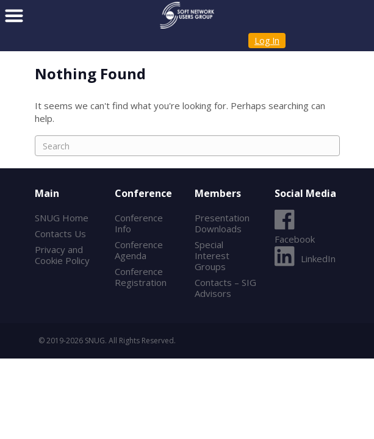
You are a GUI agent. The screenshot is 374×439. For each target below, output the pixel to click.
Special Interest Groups (212, 255)
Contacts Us (60, 233)
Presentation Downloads (222, 223)
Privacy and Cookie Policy (62, 254)
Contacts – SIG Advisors (225, 287)
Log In (266, 40)
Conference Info (139, 223)
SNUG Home (61, 218)
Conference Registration (141, 276)
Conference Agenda (139, 250)
